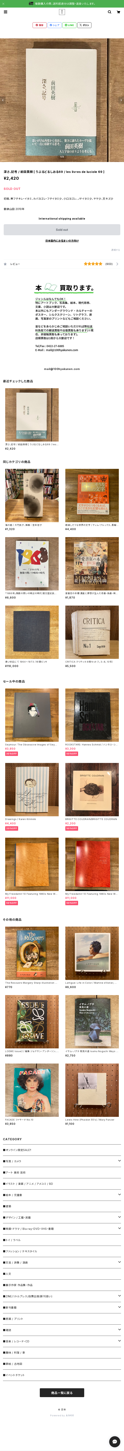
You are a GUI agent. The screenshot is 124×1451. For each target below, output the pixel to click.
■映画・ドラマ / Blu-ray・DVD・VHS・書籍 (28, 1228)
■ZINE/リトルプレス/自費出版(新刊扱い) (27, 1296)
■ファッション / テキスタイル (20, 1251)
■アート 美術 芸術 (14, 1172)
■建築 (7, 1206)
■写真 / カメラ (12, 1161)
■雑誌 (7, 1330)
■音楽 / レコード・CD (16, 1341)
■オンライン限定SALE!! (17, 1150)
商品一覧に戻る (62, 1393)
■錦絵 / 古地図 (12, 1363)
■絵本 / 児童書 (12, 1195)
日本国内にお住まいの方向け (62, 240)
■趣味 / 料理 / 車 (14, 1352)
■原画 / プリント (13, 1318)
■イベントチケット (14, 1375)
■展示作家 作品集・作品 (18, 1285)
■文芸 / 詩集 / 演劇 (15, 1262)
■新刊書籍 (10, 1307)
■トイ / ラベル (12, 1240)
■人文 (7, 1273)
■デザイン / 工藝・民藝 (17, 1217)
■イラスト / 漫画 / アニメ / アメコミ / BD (28, 1183)
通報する (115, 250)
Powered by (62, 1415)
